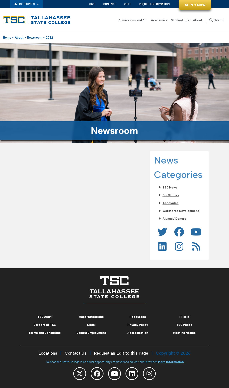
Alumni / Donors (174, 218)
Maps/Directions (91, 316)
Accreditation (137, 332)
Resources (25, 4)
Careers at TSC (44, 324)
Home (7, 37)
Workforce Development (181, 210)
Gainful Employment (91, 332)
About (197, 20)
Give (92, 4)
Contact (109, 4)
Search (219, 20)
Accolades (171, 203)
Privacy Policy (138, 324)
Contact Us (75, 353)
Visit (127, 4)
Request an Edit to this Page (121, 353)
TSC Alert (44, 316)
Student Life (180, 20)
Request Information (154, 4)
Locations (47, 353)
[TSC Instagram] (149, 373)
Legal (91, 324)
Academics (159, 20)
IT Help (184, 316)
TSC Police (184, 324)
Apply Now (195, 5)
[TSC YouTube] (114, 373)
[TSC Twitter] (79, 373)
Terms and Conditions (44, 332)
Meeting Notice (184, 332)
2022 (49, 37)
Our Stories (171, 195)
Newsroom (34, 37)
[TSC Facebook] (97, 373)
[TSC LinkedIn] (132, 373)
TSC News (170, 187)
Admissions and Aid (132, 20)
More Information (171, 362)
